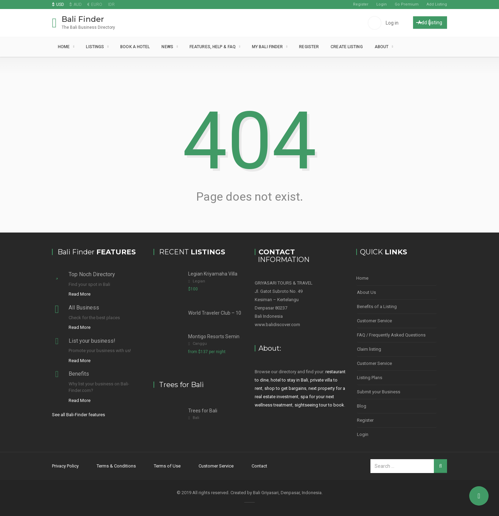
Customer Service (374, 320)
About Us (366, 292)
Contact (259, 466)
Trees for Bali (202, 410)
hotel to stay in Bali (289, 380)
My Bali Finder (267, 46)
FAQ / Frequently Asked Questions (391, 335)
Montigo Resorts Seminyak (217, 336)
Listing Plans (369, 377)
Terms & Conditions (116, 466)
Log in (392, 23)
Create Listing (346, 46)
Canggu (200, 343)
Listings (95, 46)
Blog (361, 406)
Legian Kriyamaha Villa (212, 274)
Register (360, 4)
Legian (199, 281)
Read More (79, 294)
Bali (196, 418)
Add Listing (437, 4)
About (382, 46)
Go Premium (407, 4)
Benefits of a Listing (377, 306)
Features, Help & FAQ (213, 46)
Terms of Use (167, 466)
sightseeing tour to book (319, 405)
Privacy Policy (65, 466)
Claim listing (369, 349)
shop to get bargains (285, 388)
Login (381, 4)
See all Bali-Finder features (78, 414)
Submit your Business (378, 391)
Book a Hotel (135, 46)
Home (64, 46)
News (167, 46)
